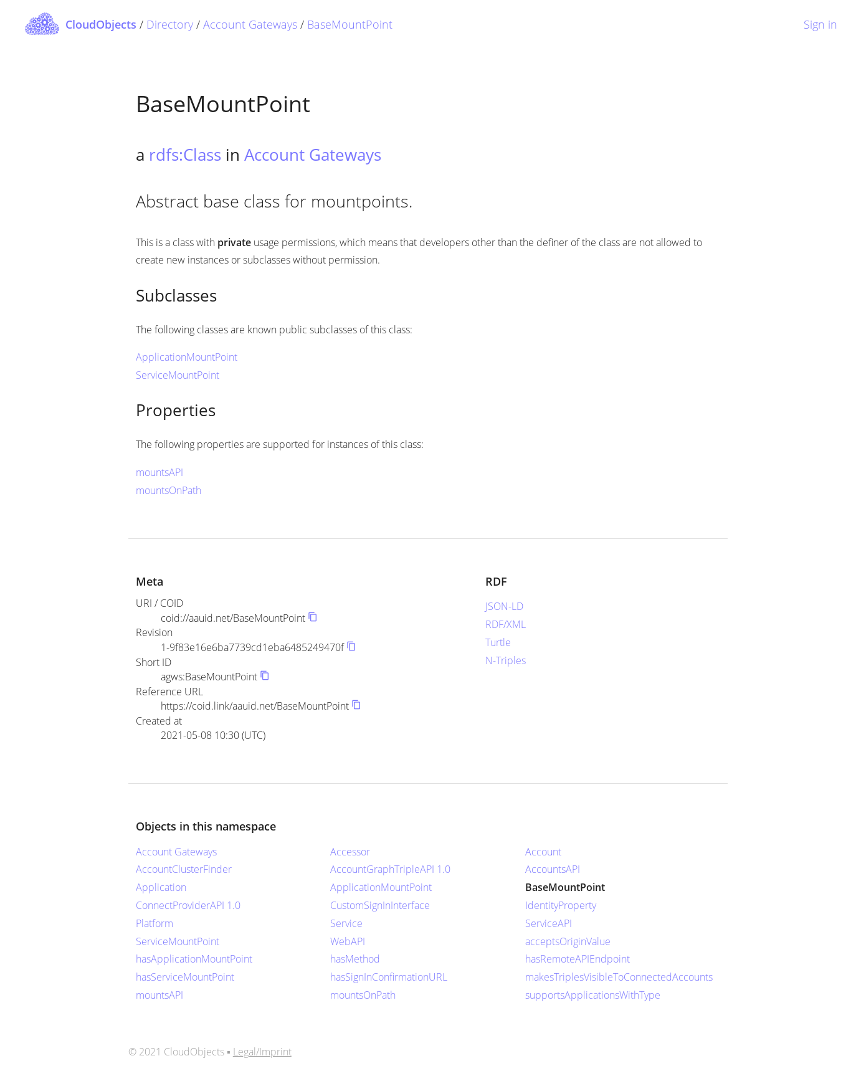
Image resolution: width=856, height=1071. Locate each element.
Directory (169, 24)
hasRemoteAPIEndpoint (577, 959)
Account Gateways (250, 24)
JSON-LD (504, 606)
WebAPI (347, 941)
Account (543, 852)
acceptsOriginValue (568, 941)
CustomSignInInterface (380, 905)
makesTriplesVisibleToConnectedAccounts (619, 977)
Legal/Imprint (262, 1052)
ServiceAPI (548, 923)
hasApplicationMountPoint (194, 959)
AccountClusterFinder (184, 869)
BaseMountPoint (349, 24)
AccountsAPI (552, 869)
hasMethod (355, 959)
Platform (154, 923)
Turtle (498, 642)
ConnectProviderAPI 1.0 (188, 905)
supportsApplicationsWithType (592, 995)
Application (161, 887)
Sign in (820, 24)
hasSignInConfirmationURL (388, 977)
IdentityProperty (560, 905)
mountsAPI (159, 472)
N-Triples (505, 660)
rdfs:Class (185, 154)
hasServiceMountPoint (185, 977)
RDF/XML (505, 624)
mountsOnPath (168, 490)
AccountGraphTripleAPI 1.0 (390, 869)
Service (346, 923)
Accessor (350, 852)
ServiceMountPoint (177, 375)
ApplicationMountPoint (186, 357)
